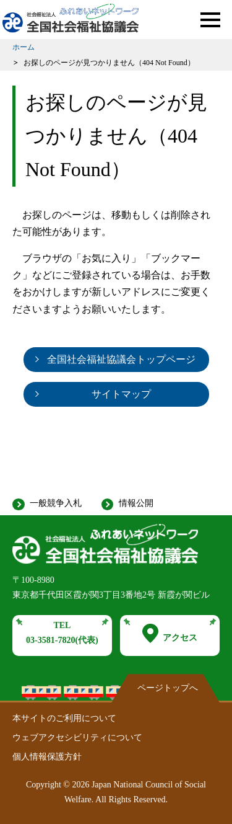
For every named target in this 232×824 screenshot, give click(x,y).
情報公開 (136, 503)
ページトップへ (167, 688)
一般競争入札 (56, 503)
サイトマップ (121, 394)
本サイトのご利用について (64, 718)
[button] (210, 19)
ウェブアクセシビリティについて (77, 737)
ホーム (23, 47)
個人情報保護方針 (47, 756)
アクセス (169, 633)
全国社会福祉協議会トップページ (121, 359)
